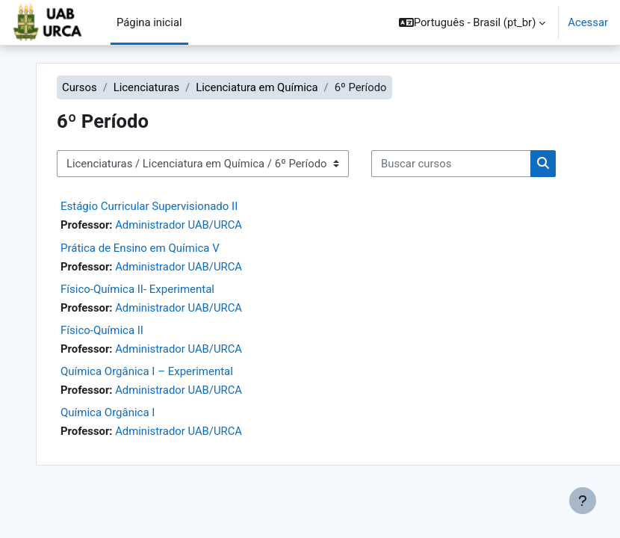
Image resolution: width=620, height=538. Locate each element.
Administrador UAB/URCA (178, 225)
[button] (472, 22)
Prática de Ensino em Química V (140, 248)
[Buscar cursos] (451, 163)
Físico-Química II (102, 330)
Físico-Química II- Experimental (137, 289)
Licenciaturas (146, 87)
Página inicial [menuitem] (149, 22)
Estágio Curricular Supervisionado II (149, 206)
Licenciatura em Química (256, 87)
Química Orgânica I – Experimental (147, 371)
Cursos (79, 87)
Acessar (588, 22)
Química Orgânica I (108, 412)
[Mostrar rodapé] (582, 500)
